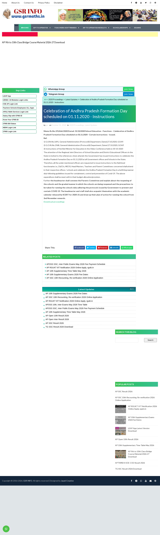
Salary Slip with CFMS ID (12, 121)
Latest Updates (56, 99)
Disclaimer (58, 2)
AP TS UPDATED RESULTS (95, 27)
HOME (25, 27)
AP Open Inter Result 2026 (42, 323)
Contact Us (29, 2)
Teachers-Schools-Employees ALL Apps (11, 110)
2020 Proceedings (40, 99)
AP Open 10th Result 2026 (42, 319)
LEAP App (7, 95)
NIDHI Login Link (9, 132)
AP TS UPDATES (40, 27)
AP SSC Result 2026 (39, 326)
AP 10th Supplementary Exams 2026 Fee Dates (52, 278)
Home (4, 2)
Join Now (105, 88)
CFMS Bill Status (9, 129)
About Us (15, 2)
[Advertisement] (69, 64)
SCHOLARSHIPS (120, 27)
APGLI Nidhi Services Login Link (11, 116)
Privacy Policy (43, 2)
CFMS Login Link (9, 136)
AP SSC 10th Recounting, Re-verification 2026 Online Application (59, 281)
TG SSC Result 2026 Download (44, 330)
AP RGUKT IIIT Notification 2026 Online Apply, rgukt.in (55, 271)
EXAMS (137, 27)
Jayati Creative (67, 343)
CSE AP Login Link (10, 105)
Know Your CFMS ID (10, 125)
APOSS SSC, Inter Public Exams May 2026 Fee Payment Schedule (60, 267)
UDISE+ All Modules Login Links (10, 100)
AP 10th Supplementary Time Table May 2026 (51, 274)
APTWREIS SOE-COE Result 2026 (130, 219)
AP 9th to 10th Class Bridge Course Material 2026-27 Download (33, 41)
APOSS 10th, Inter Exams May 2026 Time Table (51, 308)
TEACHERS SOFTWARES (65, 27)
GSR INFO (27, 343)
